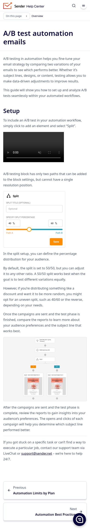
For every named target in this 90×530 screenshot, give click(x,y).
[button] (79, 519)
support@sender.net (36, 453)
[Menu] (83, 5)
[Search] (74, 6)
